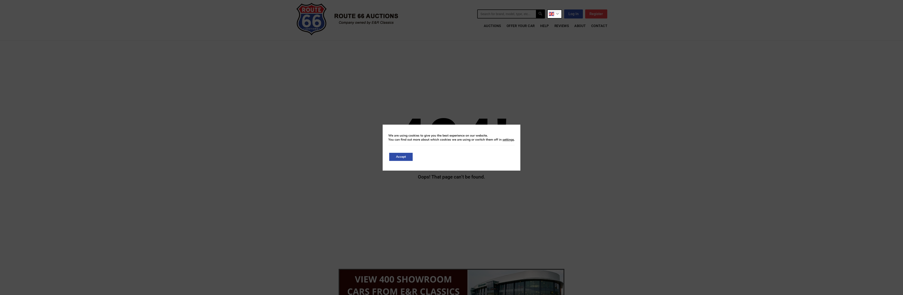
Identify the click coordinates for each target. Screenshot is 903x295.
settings (508, 140)
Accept (401, 157)
